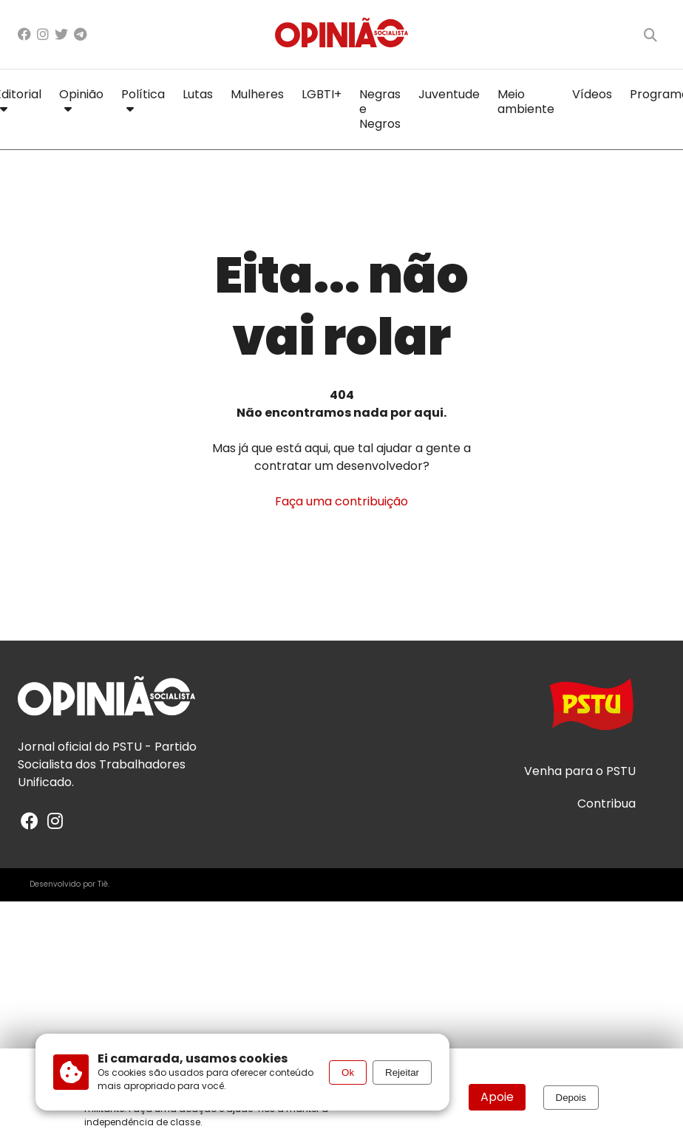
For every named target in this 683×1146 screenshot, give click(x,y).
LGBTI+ (322, 94)
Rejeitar (402, 1072)
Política (143, 99)
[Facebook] (24, 34)
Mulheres (257, 94)
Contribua (606, 804)
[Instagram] (43, 34)
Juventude (449, 94)
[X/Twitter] (61, 34)
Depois (571, 1097)
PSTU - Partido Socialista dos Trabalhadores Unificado (107, 764)
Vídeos (592, 94)
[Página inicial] (341, 34)
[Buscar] (650, 35)
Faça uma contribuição (341, 501)
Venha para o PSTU (580, 771)
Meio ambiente (525, 101)
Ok (348, 1072)
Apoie (497, 1096)
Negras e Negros (380, 109)
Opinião (81, 99)
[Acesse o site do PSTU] (591, 711)
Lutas (198, 94)
